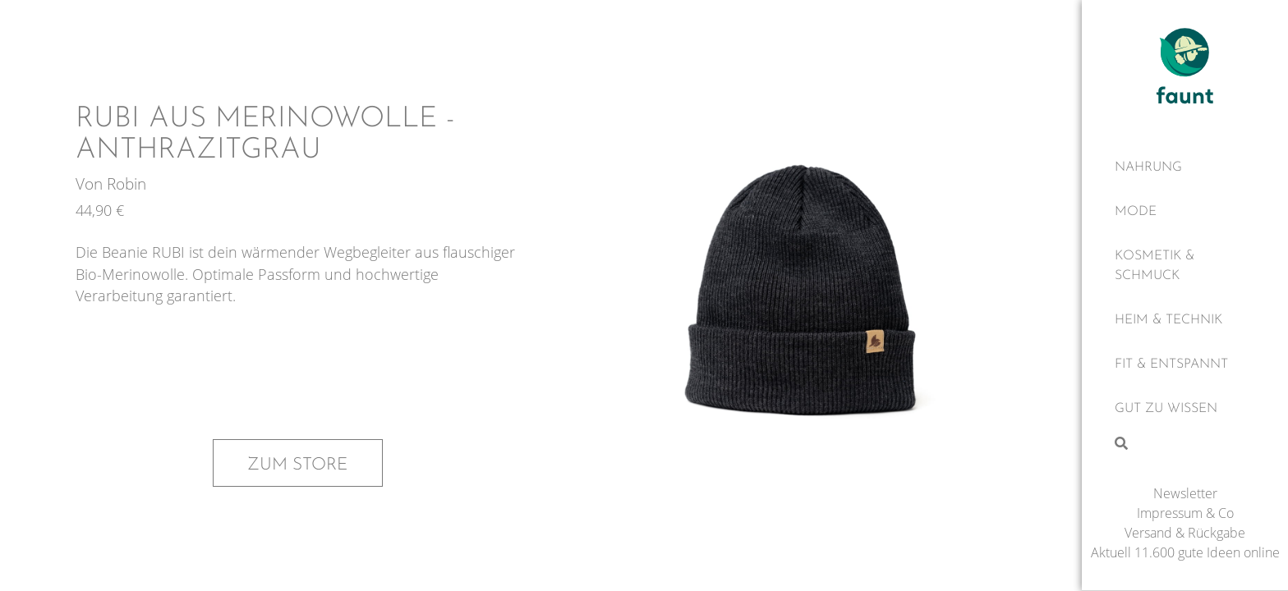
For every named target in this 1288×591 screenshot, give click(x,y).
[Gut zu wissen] (1185, 409)
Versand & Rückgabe (1185, 534)
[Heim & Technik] (1185, 321)
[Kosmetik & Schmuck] (1185, 267)
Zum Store (297, 463)
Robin (126, 186)
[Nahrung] (1185, 168)
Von (91, 186)
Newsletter (1185, 494)
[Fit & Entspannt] (1185, 365)
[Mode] (1185, 212)
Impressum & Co (1185, 514)
